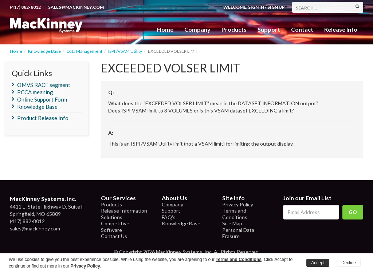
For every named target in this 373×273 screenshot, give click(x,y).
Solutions (111, 217)
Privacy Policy (237, 204)
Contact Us (114, 236)
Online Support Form (42, 99)
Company (197, 29)
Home (165, 29)
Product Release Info (42, 118)
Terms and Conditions (234, 213)
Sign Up (276, 7)
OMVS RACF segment (43, 85)
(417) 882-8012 (25, 7)
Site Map (232, 223)
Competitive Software (115, 226)
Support (269, 29)
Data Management (84, 51)
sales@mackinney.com (76, 7)
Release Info (340, 29)
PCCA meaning (35, 92)
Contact (302, 29)
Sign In (256, 7)
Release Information (124, 210)
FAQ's (169, 217)
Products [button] (234, 29)
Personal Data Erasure (238, 233)
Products (111, 204)
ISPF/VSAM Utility (125, 51)
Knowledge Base (44, 51)
